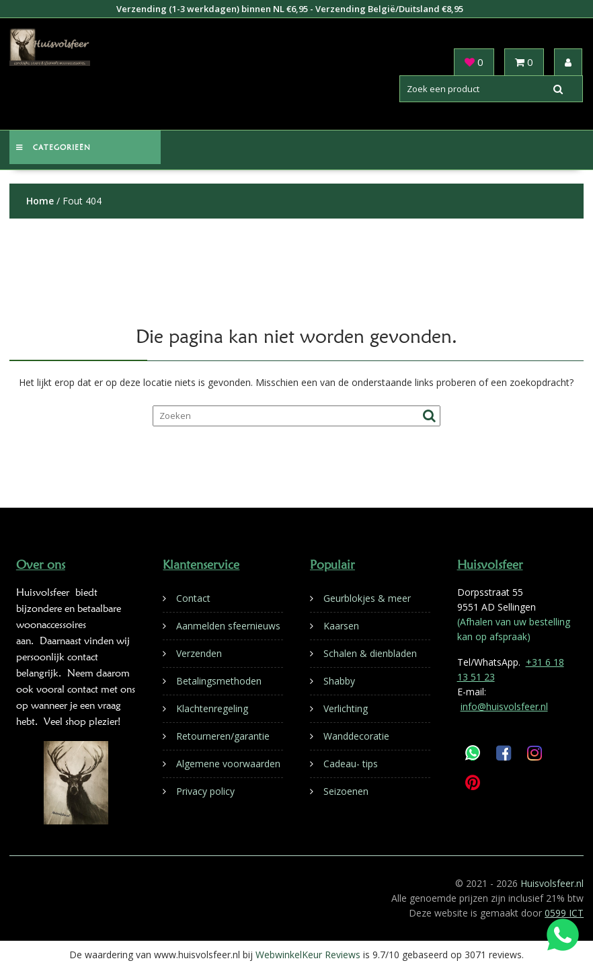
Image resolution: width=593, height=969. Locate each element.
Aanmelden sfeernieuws (228, 625)
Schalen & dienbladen (370, 653)
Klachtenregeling (212, 708)
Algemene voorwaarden (228, 763)
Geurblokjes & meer (367, 598)
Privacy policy (205, 791)
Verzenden (199, 653)
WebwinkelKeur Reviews (307, 954)
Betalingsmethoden (219, 680)
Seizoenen (345, 791)
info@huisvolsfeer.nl (504, 706)
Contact (193, 598)
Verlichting (345, 708)
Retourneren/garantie (223, 736)
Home (40, 200)
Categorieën (53, 147)
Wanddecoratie (356, 736)
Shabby (339, 680)
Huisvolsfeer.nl (552, 883)
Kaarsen (341, 625)
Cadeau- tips (350, 763)
